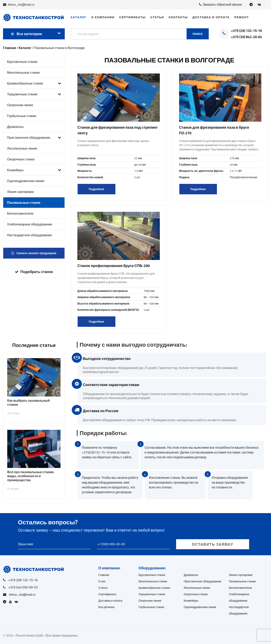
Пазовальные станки (23, 203)
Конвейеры (34, 170)
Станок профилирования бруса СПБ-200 (113, 265)
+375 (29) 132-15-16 (246, 31)
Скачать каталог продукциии (33, 253)
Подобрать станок (34, 271)
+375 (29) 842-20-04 (246, 37)
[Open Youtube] (11, 602)
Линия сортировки (20, 192)
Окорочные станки (20, 159)
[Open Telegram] (251, 4)
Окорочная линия (20, 105)
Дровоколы (15, 127)
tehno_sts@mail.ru (21, 4)
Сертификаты (132, 17)
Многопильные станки (23, 72)
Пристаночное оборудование (34, 138)
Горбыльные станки (21, 116)
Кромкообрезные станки (34, 83)
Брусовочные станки (22, 62)
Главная (103, 575)
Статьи (157, 17)
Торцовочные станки (34, 94)
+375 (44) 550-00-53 (23, 587)
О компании (102, 17)
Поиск (198, 34)
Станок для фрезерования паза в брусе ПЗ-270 (214, 130)
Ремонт (241, 17)
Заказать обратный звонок (220, 4)
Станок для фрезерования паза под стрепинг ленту (117, 130)
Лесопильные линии (22, 148)
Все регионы (106, 607)
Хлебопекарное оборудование (29, 224)
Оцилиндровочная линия (25, 181)
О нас (102, 581)
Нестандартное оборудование (29, 235)
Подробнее (96, 189)
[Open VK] (259, 4)
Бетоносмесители (20, 213)
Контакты (178, 17)
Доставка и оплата (211, 17)
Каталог (79, 17)
